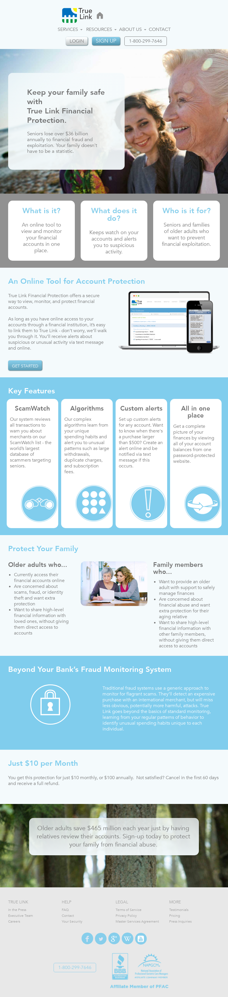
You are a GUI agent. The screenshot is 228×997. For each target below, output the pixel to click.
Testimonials (178, 909)
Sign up (106, 41)
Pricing (174, 915)
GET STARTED (25, 366)
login (77, 41)
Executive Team (20, 915)
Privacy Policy (126, 915)
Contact (160, 29)
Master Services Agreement (137, 921)
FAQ (65, 909)
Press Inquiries (180, 921)
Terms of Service (129, 909)
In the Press (17, 909)
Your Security (72, 921)
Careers (14, 921)
